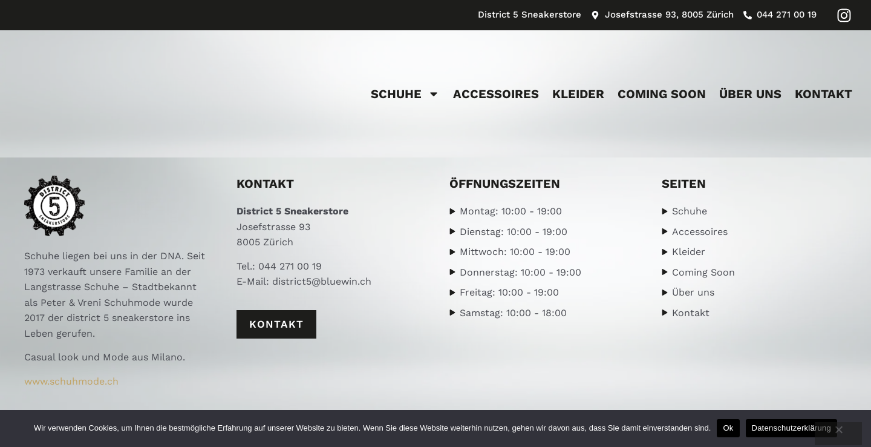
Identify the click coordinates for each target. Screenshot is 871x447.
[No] (838, 433)
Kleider (578, 94)
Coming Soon (662, 94)
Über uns (750, 94)
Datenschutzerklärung (791, 427)
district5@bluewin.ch (321, 281)
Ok (728, 427)
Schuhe (405, 94)
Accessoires (496, 94)
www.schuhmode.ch (71, 381)
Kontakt (823, 94)
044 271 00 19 (290, 266)
